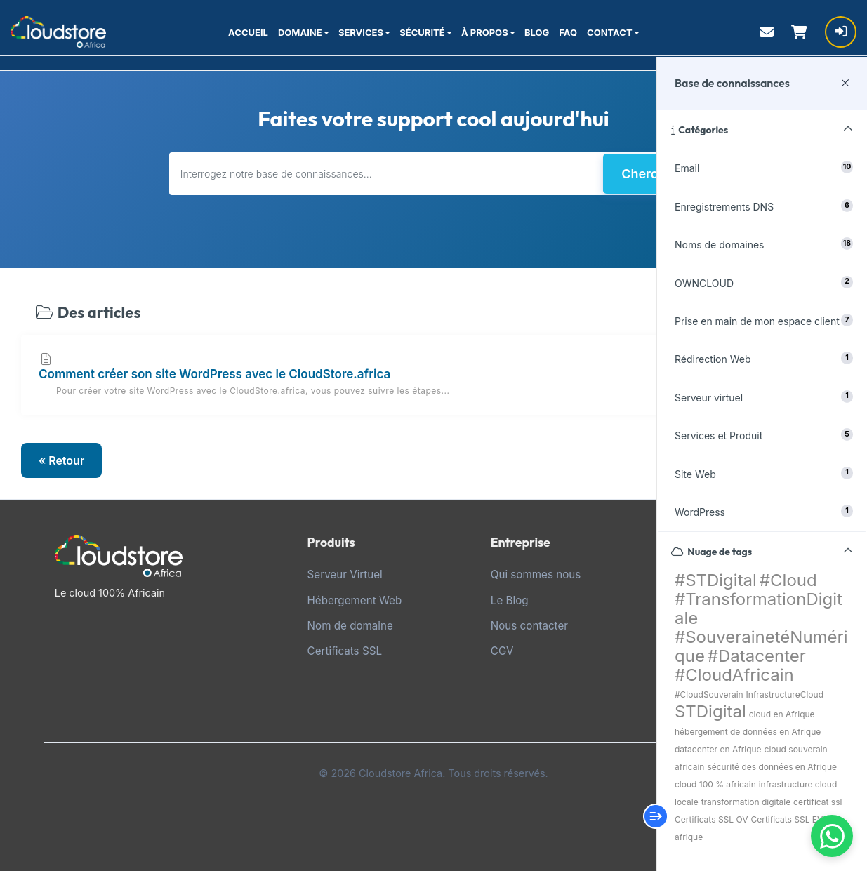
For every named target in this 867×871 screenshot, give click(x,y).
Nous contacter (529, 625)
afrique (689, 837)
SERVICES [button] (360, 32)
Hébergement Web (354, 600)
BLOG (536, 32)
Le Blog (510, 600)
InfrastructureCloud (784, 694)
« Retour (61, 460)
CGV (502, 651)
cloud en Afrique (782, 714)
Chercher (649, 173)
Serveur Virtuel (345, 574)
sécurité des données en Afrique (772, 767)
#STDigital (716, 580)
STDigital (710, 711)
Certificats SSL (344, 651)
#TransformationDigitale (758, 608)
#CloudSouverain (709, 694)
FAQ (568, 32)
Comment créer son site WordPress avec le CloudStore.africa (433, 375)
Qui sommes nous (536, 574)
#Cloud (788, 580)
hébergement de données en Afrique (748, 731)
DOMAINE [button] (300, 32)
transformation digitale (745, 802)
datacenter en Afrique (718, 749)
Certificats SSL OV (711, 819)
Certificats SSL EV (786, 819)
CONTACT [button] (610, 32)
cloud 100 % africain (715, 784)
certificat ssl (817, 802)
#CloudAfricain (734, 675)
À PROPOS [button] (484, 32)
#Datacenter (757, 656)
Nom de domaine (350, 625)
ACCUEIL (248, 32)
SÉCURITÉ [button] (421, 32)
